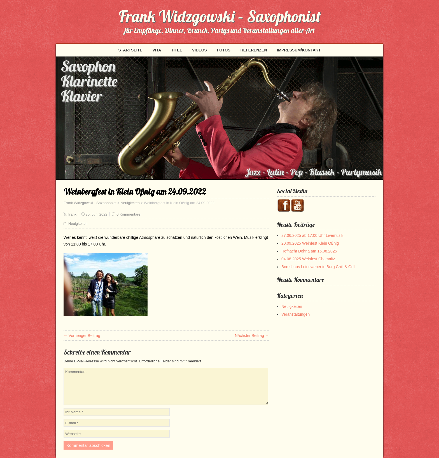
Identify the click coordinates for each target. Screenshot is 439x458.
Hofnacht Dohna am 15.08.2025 (309, 251)
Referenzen (253, 50)
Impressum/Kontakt (299, 50)
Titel (176, 50)
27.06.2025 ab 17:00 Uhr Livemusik (312, 235)
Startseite (130, 50)
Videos (199, 50)
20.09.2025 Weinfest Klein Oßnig (310, 243)
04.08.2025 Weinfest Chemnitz (308, 259)
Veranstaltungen (295, 314)
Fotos (223, 50)
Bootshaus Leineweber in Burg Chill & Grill (318, 267)
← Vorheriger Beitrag (82, 335)
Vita (156, 50)
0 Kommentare (128, 214)
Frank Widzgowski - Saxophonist (90, 203)
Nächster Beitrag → (252, 335)
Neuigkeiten (130, 203)
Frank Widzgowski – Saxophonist (220, 16)
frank (72, 214)
